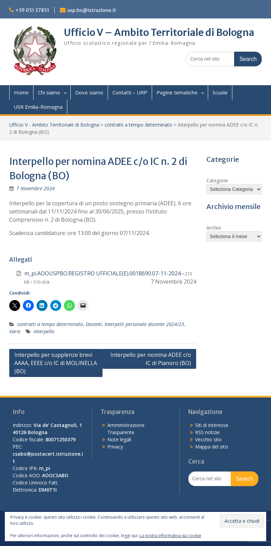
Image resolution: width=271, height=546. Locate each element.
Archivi (213, 227)
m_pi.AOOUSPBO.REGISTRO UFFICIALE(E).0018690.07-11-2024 (102, 273)
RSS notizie (207, 432)
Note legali (119, 439)
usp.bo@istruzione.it (91, 10)
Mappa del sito (211, 446)
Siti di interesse (211, 425)
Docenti (94, 324)
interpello (43, 331)
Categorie (217, 180)
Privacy (115, 446)
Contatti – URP (129, 92)
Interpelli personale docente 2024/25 (144, 324)
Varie (15, 331)
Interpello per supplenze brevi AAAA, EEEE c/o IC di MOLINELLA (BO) (55, 363)
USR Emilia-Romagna (38, 106)
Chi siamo (49, 92)
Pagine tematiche (177, 92)
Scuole (220, 92)
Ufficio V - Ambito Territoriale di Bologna (54, 124)
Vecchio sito (208, 439)
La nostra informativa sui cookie (170, 535)
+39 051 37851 (32, 10)
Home (21, 92)
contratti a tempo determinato (138, 124)
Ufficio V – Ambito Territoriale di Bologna (159, 32)
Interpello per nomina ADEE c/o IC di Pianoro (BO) (150, 359)
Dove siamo (89, 92)
